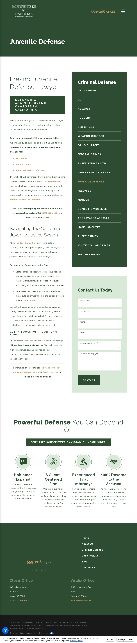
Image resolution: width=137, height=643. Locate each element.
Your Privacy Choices (43, 633)
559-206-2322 (103, 11)
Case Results (90, 555)
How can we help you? (89, 354)
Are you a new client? (89, 343)
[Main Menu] (123, 11)
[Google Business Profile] (45, 570)
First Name (84, 301)
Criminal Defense (92, 549)
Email (82, 332)
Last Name (84, 311)
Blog (85, 561)
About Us (87, 543)
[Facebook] (33, 570)
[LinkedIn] (37, 570)
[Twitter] (41, 570)
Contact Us (88, 567)
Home (85, 537)
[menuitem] (98, 90)
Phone (82, 322)
